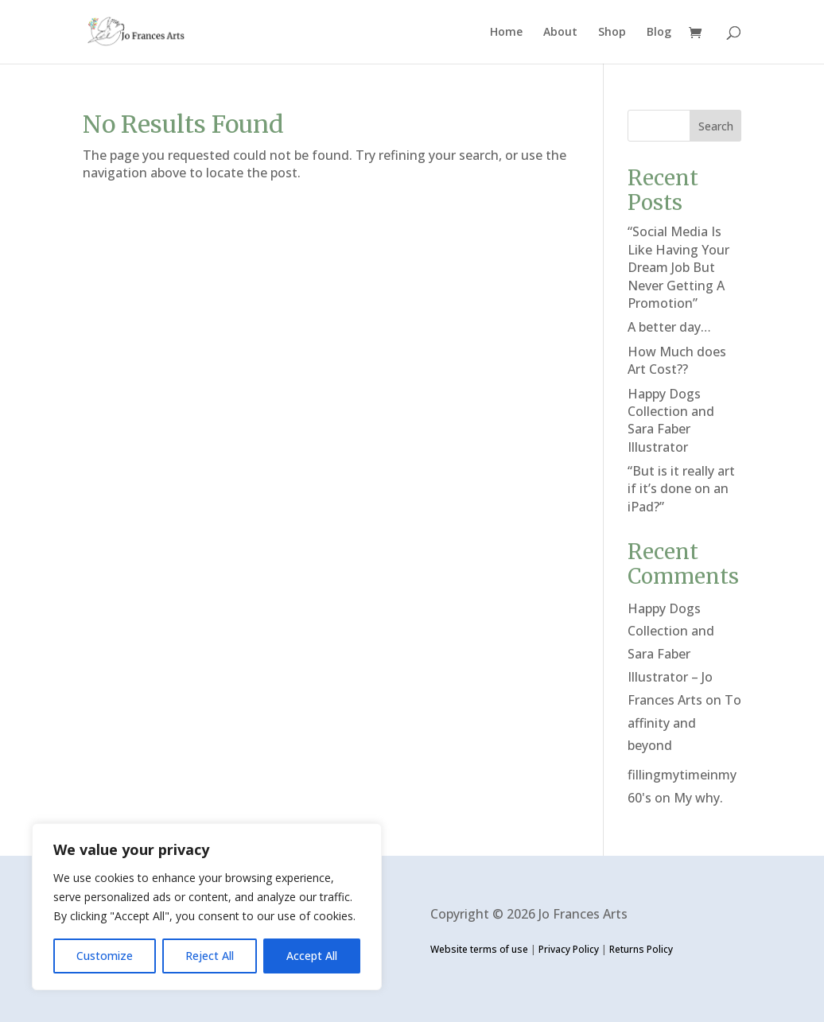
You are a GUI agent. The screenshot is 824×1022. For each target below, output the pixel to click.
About (560, 32)
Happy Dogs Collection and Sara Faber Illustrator (671, 420)
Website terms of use (479, 949)
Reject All (209, 955)
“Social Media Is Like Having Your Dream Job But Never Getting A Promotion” (678, 267)
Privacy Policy (568, 949)
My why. (698, 797)
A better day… (669, 327)
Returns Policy (641, 949)
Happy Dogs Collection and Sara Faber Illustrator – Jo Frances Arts (671, 654)
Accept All (311, 955)
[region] (207, 906)
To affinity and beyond (684, 723)
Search (715, 126)
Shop (612, 32)
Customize (104, 955)
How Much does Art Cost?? (677, 360)
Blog (659, 32)
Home (506, 32)
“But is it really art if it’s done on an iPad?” (681, 488)
